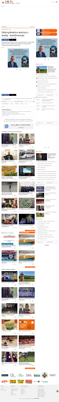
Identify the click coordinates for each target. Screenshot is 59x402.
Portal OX (47, 245)
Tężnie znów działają (42, 87)
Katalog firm (23, 393)
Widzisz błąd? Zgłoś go (18, 101)
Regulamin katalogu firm (42, 393)
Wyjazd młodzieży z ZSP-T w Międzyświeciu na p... (47, 173)
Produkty (12, 391)
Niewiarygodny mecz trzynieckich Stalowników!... (47, 76)
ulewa (22, 103)
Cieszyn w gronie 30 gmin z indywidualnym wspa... (47, 83)
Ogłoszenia (40, 218)
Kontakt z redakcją (4, 389)
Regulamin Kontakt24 (41, 396)
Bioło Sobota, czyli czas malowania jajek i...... (46, 91)
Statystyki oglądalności (14, 389)
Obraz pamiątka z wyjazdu (43, 232)
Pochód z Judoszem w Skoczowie (44, 85)
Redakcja (2, 388)
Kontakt (12, 393)
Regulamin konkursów (41, 395)
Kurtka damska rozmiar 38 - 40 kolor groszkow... (47, 230)
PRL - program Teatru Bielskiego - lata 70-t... (46, 236)
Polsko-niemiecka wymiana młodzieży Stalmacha (47, 175)
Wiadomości (40, 64)
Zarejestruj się (15, 121)
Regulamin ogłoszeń (41, 391)
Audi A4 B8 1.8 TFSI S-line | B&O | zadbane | (46, 221)
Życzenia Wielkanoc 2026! (42, 80)
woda (11, 103)
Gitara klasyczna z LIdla (42, 238)
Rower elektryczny (41, 225)
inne (10, 29)
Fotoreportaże (40, 184)
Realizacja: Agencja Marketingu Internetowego (29, 398)
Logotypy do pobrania (14, 388)
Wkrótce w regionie (8, 233)
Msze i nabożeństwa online (43, 74)
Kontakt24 (39, 151)
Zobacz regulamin (5, 115)
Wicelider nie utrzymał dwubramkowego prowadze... (48, 78)
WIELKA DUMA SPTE (41, 169)
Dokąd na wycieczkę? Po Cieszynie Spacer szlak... (47, 89)
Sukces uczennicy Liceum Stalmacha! (45, 163)
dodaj (24, 232)
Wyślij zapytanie (13, 394)
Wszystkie (17, 26)
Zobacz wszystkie (30, 230)
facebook (4, 39)
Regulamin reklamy (41, 394)
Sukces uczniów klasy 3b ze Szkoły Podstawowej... (47, 171)
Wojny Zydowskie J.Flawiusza (43, 226)
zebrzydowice (5, 103)
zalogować (12, 119)
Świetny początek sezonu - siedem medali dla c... (47, 161)
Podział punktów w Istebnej (43, 82)
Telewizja (7, 29)
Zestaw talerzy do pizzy (42, 228)
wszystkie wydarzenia (30, 267)
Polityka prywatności (41, 389)
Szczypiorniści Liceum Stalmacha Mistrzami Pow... (47, 177)
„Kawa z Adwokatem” (42, 167)
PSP (26, 103)
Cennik (12, 392)
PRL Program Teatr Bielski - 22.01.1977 (45, 234)
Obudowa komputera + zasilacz (44, 223)
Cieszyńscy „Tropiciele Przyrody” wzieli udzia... (46, 179)
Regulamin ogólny (41, 388)
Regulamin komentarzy (41, 392)
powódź (16, 103)
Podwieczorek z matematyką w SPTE (44, 165)
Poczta (22, 394)
